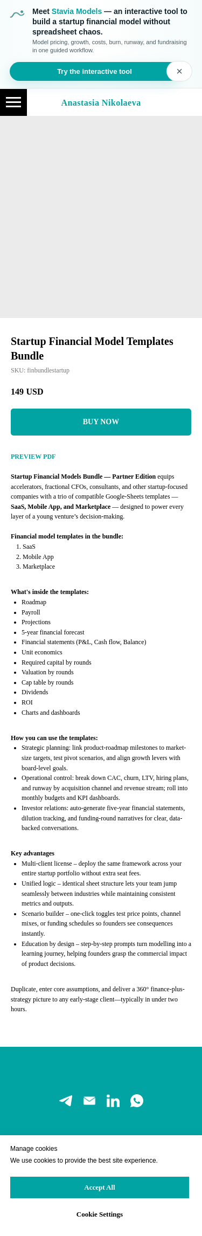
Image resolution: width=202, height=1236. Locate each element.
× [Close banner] (179, 71)
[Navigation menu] (13, 102)
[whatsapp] (137, 1101)
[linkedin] (113, 1101)
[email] (89, 1101)
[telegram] (66, 1101)
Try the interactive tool (94, 71)
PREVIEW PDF (33, 456)
